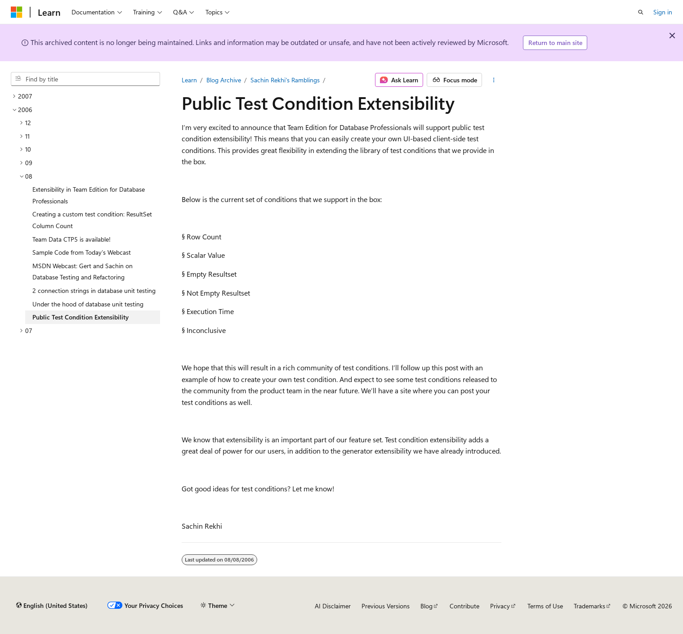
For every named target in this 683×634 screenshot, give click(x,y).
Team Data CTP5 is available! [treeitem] (71, 239)
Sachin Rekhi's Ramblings (285, 80)
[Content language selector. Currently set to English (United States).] (52, 605)
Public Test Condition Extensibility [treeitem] (80, 317)
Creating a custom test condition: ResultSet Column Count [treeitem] (92, 220)
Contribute (464, 606)
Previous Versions (386, 606)
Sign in (662, 12)
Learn (189, 80)
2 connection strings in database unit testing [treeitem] (94, 290)
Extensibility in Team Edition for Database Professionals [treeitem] (88, 195)
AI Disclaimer (333, 606)
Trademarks (589, 606)
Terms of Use (545, 606)
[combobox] (85, 79)
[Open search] (641, 12)
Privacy (500, 606)
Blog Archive (223, 80)
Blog (426, 606)
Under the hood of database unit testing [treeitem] (87, 304)
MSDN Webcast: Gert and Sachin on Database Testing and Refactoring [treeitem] (82, 271)
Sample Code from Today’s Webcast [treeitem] (81, 252)
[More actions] (493, 80)
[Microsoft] (16, 12)
